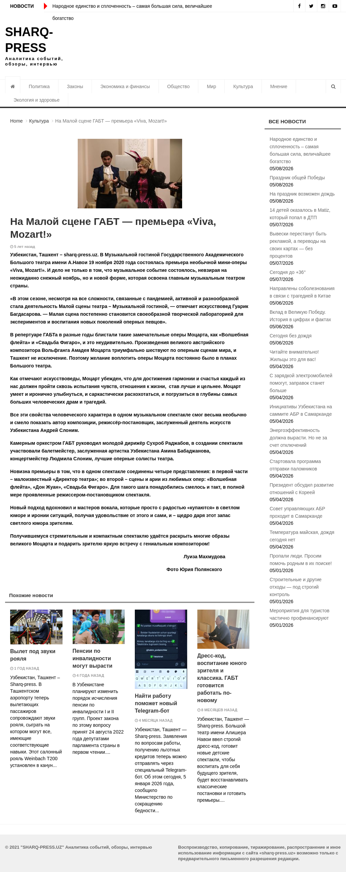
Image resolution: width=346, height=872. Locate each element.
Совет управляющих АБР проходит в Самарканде (297, 512)
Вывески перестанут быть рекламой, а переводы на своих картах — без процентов (298, 245)
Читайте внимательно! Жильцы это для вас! (294, 355)
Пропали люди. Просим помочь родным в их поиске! (301, 559)
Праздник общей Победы (297, 177)
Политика (39, 86)
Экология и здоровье (36, 100)
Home (16, 121)
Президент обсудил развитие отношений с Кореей (302, 488)
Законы (75, 86)
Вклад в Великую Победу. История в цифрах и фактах (300, 315)
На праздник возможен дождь (302, 194)
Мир (211, 86)
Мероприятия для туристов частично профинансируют (299, 614)
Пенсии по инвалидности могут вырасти (93, 658)
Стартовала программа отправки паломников (295, 465)
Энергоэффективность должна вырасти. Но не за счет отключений (298, 438)
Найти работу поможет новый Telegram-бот (156, 703)
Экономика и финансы (125, 86)
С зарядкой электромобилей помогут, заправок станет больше (301, 383)
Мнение (279, 86)
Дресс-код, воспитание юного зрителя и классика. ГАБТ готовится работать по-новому (222, 678)
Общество (178, 86)
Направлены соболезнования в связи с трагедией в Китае (302, 292)
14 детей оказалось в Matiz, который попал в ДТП (300, 213)
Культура (243, 86)
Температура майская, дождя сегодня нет (302, 536)
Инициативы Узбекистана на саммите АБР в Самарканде (301, 410)
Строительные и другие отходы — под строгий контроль (296, 587)
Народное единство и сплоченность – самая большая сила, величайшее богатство (300, 150)
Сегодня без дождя (291, 335)
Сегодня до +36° (288, 272)
